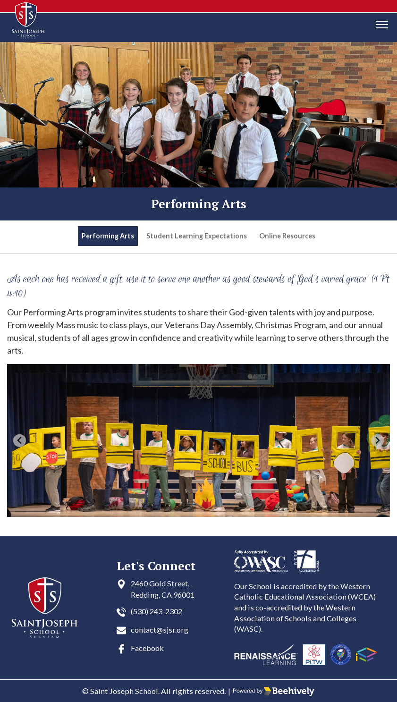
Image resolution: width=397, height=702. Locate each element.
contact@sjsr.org (159, 629)
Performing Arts (108, 236)
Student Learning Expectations (196, 236)
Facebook (147, 647)
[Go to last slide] (19, 440)
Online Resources (287, 236)
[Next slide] (377, 440)
